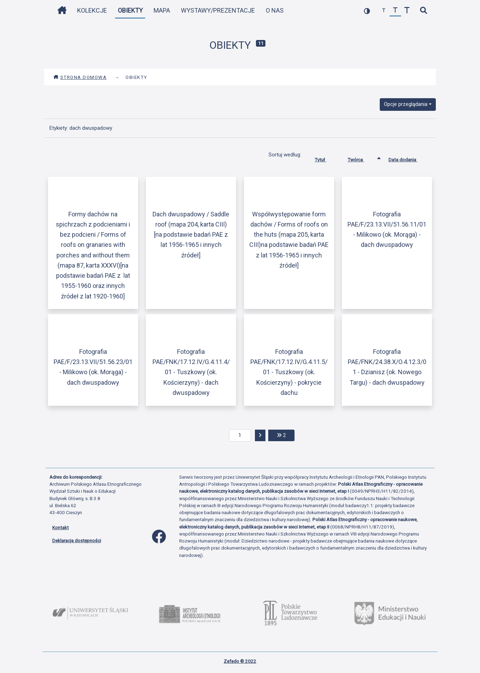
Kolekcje (92, 10)
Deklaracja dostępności (76, 540)
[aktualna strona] (240, 435)
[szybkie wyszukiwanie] (424, 10)
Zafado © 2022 (240, 661)
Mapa (162, 10)
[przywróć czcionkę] (395, 10)
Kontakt (60, 527)
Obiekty (130, 10)
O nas (275, 10)
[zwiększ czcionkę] (407, 10)
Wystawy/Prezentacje (218, 10)
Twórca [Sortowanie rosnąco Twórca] (360, 158)
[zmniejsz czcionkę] (384, 10)
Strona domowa (80, 77)
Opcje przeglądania (405, 104)
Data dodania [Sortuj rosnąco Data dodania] (408, 158)
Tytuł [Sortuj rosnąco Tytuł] (326, 158)
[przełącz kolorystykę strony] (367, 10)
